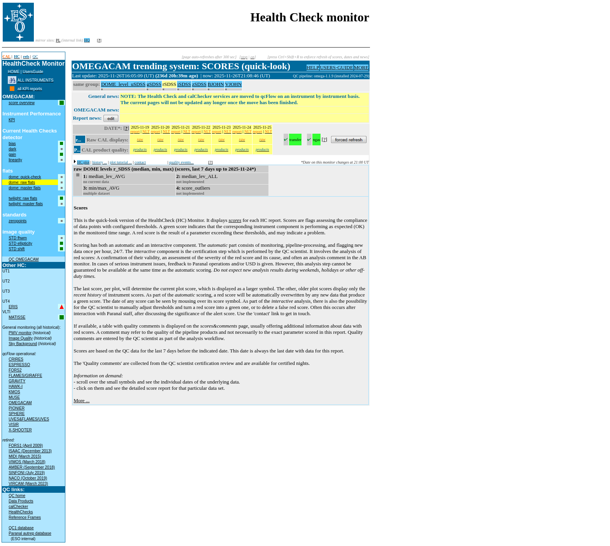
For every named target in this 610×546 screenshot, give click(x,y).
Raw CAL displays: (107, 140)
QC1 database (21, 528)
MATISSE (17, 317)
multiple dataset (96, 193)
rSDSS (169, 84)
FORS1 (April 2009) (26, 445)
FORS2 (15, 370)
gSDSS (154, 84)
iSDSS (184, 84)
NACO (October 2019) (28, 478)
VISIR (14, 424)
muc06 (287, 76)
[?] (211, 162)
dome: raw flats (22, 182)
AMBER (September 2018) (32, 467)
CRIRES (16, 359)
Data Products (21, 501)
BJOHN (216, 84)
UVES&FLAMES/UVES (29, 419)
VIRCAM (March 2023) (28, 483)
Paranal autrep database (30, 533)
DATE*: (113, 128)
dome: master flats (24, 188)
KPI (12, 120)
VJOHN (233, 84)
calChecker (18, 506)
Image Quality (21, 338)
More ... (81, 400)
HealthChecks (21, 512)
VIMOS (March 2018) (27, 462)
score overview (22, 103)
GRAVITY (17, 381)
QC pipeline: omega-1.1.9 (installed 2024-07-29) (331, 76)
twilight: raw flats (23, 198)
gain (12, 154)
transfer (295, 140)
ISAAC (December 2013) (30, 451)
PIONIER (17, 408)
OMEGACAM (20, 403)
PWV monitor (20, 333)
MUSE (14, 397)
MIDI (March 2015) (25, 456)
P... (77, 150)
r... (78, 140)
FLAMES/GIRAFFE (25, 375)
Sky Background (23, 344)
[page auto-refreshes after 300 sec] (209, 57)
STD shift (17, 249)
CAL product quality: (105, 150)
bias (12, 143)
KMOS (14, 392)
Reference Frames (25, 517)
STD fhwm (18, 238)
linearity (15, 160)
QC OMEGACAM (24, 259)
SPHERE (17, 414)
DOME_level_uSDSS (123, 84)
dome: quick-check (25, 177)
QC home (17, 496)
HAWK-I (16, 386)
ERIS (13, 307)
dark (12, 149)
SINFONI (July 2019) (27, 473)
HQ (86, 40)
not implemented (190, 182)
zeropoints (17, 221)
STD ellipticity (20, 243)
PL (58, 40)
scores (234, 220)
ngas (316, 140)
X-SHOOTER (20, 430)
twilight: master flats (26, 204)
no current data (96, 182)
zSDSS (199, 84)
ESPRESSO (19, 365)
